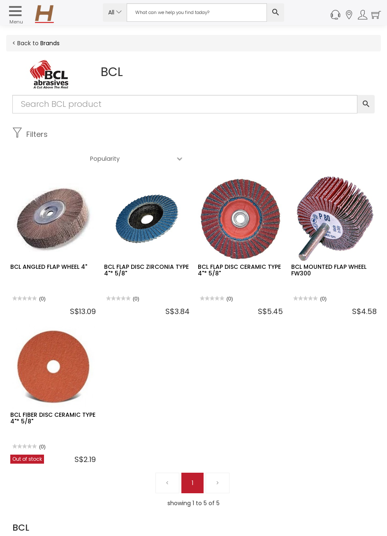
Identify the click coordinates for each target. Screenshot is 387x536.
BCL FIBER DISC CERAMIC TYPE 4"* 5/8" (52, 393)
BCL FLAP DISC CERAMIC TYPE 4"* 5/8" (239, 245)
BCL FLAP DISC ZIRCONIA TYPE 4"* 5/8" (146, 245)
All (115, 12)
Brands (50, 43)
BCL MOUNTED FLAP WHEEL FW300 (328, 245)
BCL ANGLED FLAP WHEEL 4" (48, 242)
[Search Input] (197, 12)
